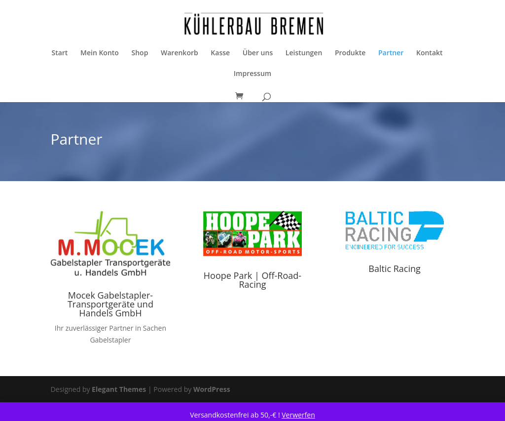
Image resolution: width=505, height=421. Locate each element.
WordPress (211, 389)
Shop (140, 53)
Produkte (350, 53)
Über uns (258, 53)
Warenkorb (179, 53)
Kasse (220, 53)
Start (59, 53)
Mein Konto (99, 53)
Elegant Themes (119, 389)
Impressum (252, 74)
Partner (390, 53)
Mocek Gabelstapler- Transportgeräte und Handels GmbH (110, 304)
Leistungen (304, 53)
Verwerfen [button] (298, 415)
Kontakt (429, 53)
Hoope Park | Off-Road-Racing (252, 279)
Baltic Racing (394, 268)
